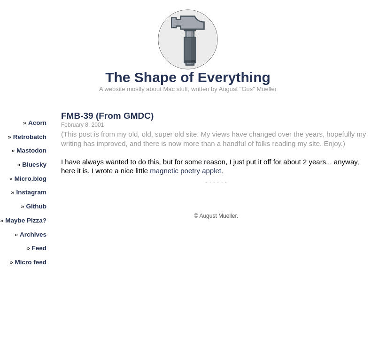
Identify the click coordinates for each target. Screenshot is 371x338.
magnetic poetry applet (185, 171)
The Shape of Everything (188, 77)
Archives (33, 234)
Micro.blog (30, 178)
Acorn (37, 122)
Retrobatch (29, 136)
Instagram (31, 192)
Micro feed (31, 262)
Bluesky (34, 164)
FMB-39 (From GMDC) (107, 116)
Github (36, 206)
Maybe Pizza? (25, 220)
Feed (39, 248)
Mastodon (31, 150)
